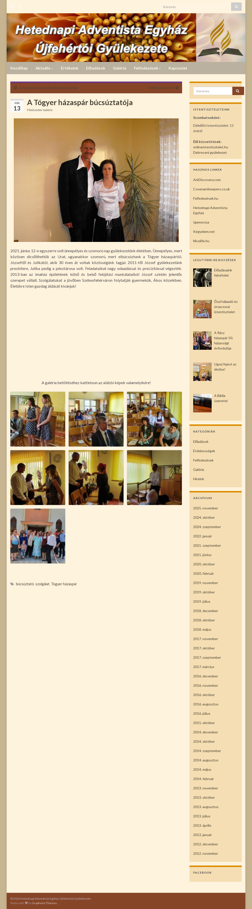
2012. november (205, 853)
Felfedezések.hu (205, 198)
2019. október (204, 592)
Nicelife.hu (201, 241)
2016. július (201, 713)
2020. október (204, 564)
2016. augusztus (206, 704)
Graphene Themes (44, 903)
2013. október (204, 797)
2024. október (204, 517)
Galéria (119, 68)
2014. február (203, 779)
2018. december (205, 611)
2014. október (204, 741)
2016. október (204, 695)
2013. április (202, 825)
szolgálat (42, 584)
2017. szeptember (207, 657)
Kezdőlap (19, 68)
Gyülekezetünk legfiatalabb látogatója (48, 87)
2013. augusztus (206, 807)
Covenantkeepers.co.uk (211, 189)
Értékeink (70, 68)
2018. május (202, 629)
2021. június (202, 555)
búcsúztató (25, 584)
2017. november (205, 639)
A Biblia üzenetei (160, 87)
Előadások (95, 68)
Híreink (198, 479)
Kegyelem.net (204, 231)
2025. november (205, 508)
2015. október (204, 723)
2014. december (205, 732)
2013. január (202, 835)
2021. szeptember (207, 545)
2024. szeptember (207, 527)
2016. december (205, 676)
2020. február (203, 573)
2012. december (205, 844)
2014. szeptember (207, 751)
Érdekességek (204, 451)
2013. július (201, 816)
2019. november (205, 583)
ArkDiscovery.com (207, 180)
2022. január (202, 536)
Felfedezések (147, 68)
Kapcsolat (178, 68)
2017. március (203, 667)
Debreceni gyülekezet (210, 152)
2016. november (205, 685)
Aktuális (44, 68)
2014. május (202, 769)
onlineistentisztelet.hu (210, 147)
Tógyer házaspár (64, 584)
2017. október (204, 648)
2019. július (201, 601)
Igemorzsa (201, 222)
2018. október (204, 620)
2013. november (205, 788)
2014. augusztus (206, 760)
